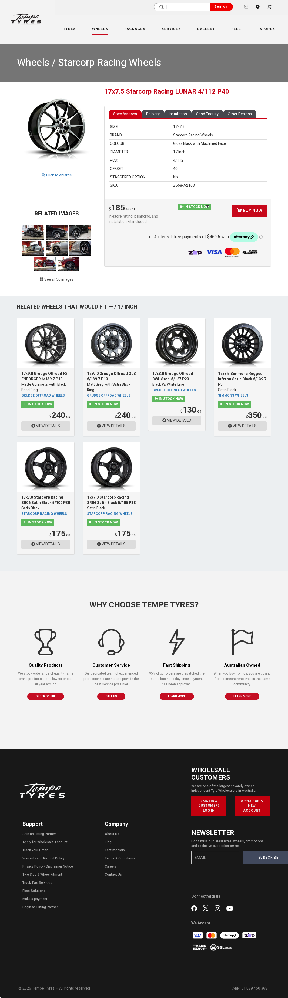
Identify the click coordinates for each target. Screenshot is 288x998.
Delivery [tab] (153, 114)
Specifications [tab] (125, 114)
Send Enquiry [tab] (207, 114)
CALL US (111, 696)
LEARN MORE (177, 696)
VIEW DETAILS (45, 426)
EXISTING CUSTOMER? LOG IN (209, 806)
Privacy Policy (33, 866)
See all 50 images (56, 279)
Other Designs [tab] (240, 114)
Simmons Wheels (233, 395)
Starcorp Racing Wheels (44, 514)
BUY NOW (249, 210)
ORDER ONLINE (46, 696)
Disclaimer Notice (59, 866)
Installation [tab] (178, 114)
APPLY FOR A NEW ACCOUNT (252, 806)
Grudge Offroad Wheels (43, 395)
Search (221, 6)
